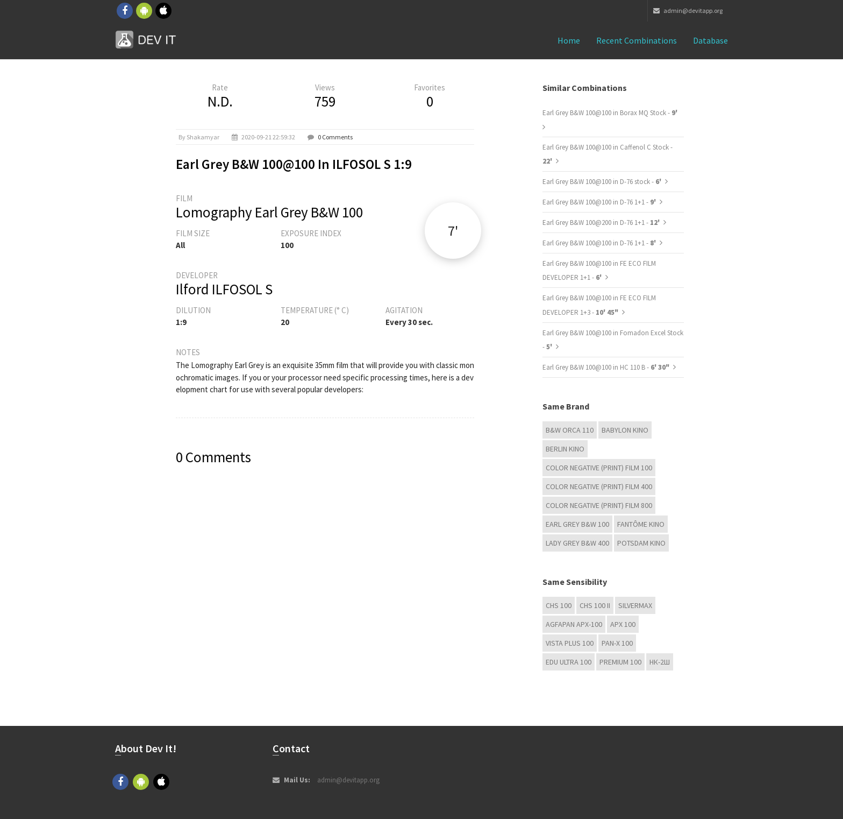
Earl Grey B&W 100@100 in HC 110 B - (605, 367)
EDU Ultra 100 (568, 662)
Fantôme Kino (641, 524)
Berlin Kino (565, 449)
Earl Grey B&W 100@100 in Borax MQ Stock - (609, 112)
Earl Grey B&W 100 (577, 524)
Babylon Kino (625, 430)
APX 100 (622, 624)
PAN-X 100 (617, 643)
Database (710, 40)
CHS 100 (558, 605)
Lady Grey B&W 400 (577, 543)
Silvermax (635, 605)
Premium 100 (620, 662)
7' (453, 230)
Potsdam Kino (641, 543)
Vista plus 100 (570, 643)
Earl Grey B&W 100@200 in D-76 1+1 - (601, 222)
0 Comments (335, 137)
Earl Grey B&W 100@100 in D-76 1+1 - (600, 202)
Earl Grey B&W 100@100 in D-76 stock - (602, 181)
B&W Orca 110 (570, 430)
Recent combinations (636, 40)
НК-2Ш (659, 662)
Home (569, 40)
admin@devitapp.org (688, 10)
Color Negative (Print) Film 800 (599, 505)
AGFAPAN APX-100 (574, 624)
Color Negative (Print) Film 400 (599, 486)
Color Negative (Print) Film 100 (599, 467)
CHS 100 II (595, 605)
